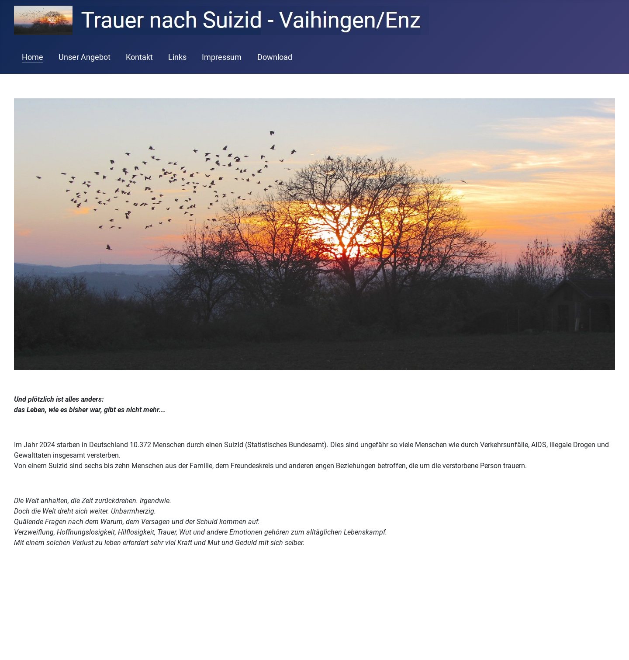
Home (32, 57)
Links (177, 57)
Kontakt (139, 57)
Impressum (222, 57)
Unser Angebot (85, 57)
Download (274, 57)
